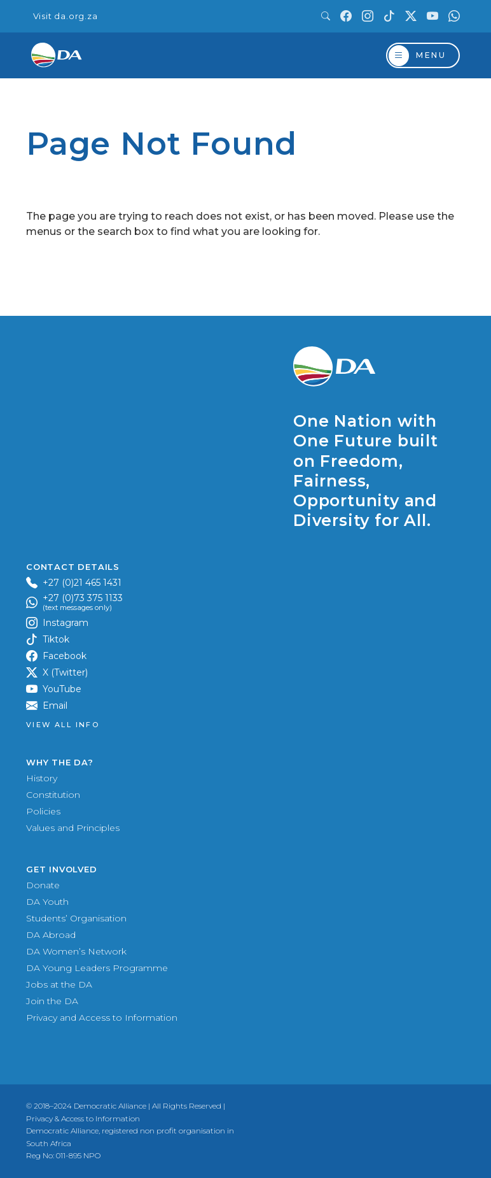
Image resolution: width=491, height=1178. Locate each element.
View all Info (62, 724)
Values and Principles (73, 828)
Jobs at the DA (59, 984)
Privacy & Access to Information (83, 1118)
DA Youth (47, 901)
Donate (43, 885)
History (41, 778)
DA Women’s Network (76, 951)
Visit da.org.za (65, 16)
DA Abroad (51, 934)
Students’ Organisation (76, 918)
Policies (43, 811)
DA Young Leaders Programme (97, 968)
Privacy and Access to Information (101, 1017)
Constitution (53, 794)
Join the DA (52, 1001)
